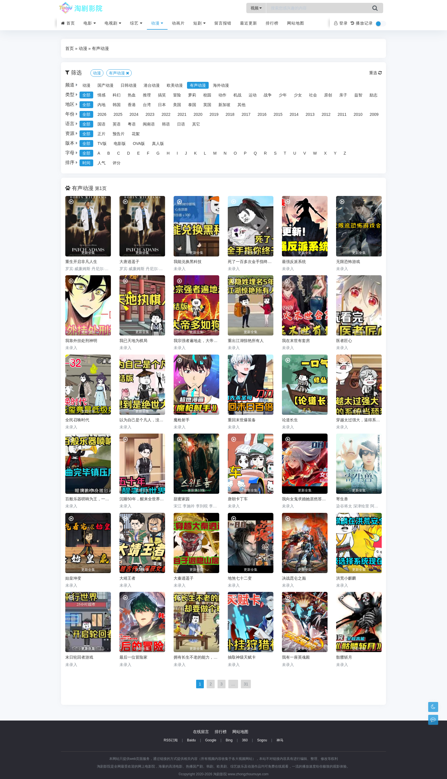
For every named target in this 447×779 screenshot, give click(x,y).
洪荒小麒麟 (346, 578)
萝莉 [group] (192, 95)
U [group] (294, 153)
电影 (90, 23)
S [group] (275, 153)
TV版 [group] (102, 143)
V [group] (304, 153)
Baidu (191, 740)
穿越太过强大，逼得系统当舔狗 (359, 420)
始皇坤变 (73, 578)
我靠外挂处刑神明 (81, 340)
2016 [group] (262, 114)
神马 (280, 740)
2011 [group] (342, 114)
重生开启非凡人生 (81, 261)
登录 (341, 23)
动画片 (178, 23)
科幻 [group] (117, 95)
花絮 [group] (136, 133)
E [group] (138, 153)
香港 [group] (132, 104)
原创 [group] (328, 95)
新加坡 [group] (224, 104)
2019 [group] (214, 114)
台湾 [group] (147, 104)
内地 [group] (101, 104)
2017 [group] (245, 114)
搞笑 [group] (162, 95)
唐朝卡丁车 (238, 499)
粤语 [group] (132, 124)
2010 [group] (358, 114)
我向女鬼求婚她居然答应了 (305, 499)
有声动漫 (100, 48)
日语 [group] (181, 124)
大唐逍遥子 (129, 261)
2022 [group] (166, 114)
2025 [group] (117, 114)
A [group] (98, 153)
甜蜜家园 (182, 499)
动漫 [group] (86, 85)
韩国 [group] (117, 104)
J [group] (186, 153)
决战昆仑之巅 (294, 578)
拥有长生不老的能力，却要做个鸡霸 (196, 657)
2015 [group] (278, 114)
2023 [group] (149, 114)
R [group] (265, 153)
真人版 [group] (158, 143)
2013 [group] (310, 114)
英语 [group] (117, 124)
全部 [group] (86, 95)
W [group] (315, 153)
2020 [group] (198, 114)
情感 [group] (101, 95)
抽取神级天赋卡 (242, 657)
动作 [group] (222, 95)
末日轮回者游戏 (79, 657)
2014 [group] (294, 114)
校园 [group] (207, 95)
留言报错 (222, 23)
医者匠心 (344, 340)
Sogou (262, 740)
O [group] (235, 153)
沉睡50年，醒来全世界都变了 (142, 499)
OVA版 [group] (139, 143)
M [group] (215, 153)
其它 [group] (196, 124)
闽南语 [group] (149, 124)
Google (210, 740)
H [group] (168, 153)
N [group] (225, 153)
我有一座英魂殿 (296, 657)
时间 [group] (86, 163)
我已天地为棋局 (133, 340)
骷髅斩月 (344, 657)
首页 (68, 23)
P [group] (245, 153)
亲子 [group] (343, 95)
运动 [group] (253, 95)
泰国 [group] (192, 104)
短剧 (199, 23)
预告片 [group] (119, 133)
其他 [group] (241, 104)
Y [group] (335, 153)
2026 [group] (101, 114)
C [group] (118, 153)
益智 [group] (358, 95)
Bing (229, 740)
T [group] (285, 153)
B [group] (108, 153)
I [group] (177, 153)
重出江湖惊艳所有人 (246, 340)
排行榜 (272, 23)
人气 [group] (101, 163)
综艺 (136, 23)
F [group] (148, 153)
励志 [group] (373, 95)
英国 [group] (207, 104)
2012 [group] (326, 114)
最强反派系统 (294, 261)
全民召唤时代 (77, 420)
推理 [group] (147, 95)
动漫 (157, 23)
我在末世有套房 (296, 340)
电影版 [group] (120, 143)
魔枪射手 (182, 420)
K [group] (195, 153)
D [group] (128, 153)
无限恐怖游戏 (348, 261)
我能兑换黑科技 (188, 261)
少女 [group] (298, 95)
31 (246, 684)
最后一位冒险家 (133, 657)
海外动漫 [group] (221, 85)
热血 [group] (132, 95)
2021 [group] (182, 114)
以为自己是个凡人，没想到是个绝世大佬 (142, 420)
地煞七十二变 (240, 578)
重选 (375, 72)
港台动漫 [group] (152, 85)
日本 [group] (162, 104)
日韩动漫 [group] (129, 85)
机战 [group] (237, 95)
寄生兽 (342, 499)
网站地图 (295, 23)
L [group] (205, 153)
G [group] (158, 153)
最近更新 (248, 23)
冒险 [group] (177, 95)
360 (245, 740)
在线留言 (201, 731)
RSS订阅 (171, 740)
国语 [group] (101, 124)
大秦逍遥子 (184, 578)
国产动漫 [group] (105, 85)
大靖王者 (127, 578)
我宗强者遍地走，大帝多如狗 (196, 340)
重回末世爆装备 (242, 420)
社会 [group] (313, 95)
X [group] (325, 153)
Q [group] (255, 153)
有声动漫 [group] (198, 85)
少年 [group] (283, 95)
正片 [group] (101, 133)
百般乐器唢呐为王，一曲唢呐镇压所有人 (88, 499)
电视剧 (113, 23)
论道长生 (290, 420)
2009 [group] (374, 114)
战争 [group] (268, 95)
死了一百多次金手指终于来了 (250, 261)
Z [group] (345, 153)
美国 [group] (177, 104)
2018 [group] (229, 114)
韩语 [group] (166, 124)
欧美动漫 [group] (175, 85)
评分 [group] (117, 163)
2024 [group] (133, 114)
